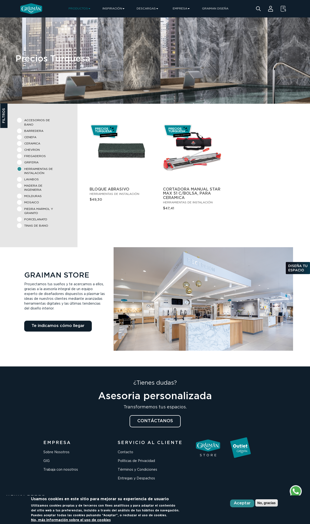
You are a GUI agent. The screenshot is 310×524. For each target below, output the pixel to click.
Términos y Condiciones (137, 469)
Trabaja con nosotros (60, 469)
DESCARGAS (147, 8)
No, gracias (266, 503)
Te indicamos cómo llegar (58, 326)
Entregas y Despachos (136, 478)
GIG (46, 461)
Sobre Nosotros (56, 452)
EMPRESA (181, 8)
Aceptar (242, 503)
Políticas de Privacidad (136, 461)
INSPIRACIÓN (113, 8)
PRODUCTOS (79, 8)
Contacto (125, 452)
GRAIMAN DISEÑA (215, 8)
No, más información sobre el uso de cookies (71, 520)
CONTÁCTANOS (155, 421)
